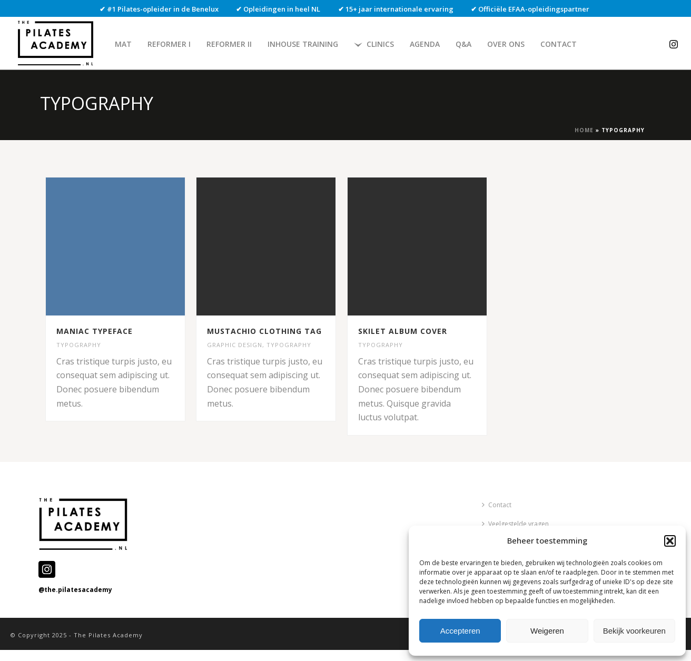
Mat (123, 44)
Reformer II (229, 44)
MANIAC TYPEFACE (94, 331)
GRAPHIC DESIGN (234, 345)
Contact (558, 44)
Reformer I (169, 44)
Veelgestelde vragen (515, 523)
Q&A (463, 44)
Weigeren (547, 630)
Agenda (425, 44)
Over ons (506, 44)
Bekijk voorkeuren (634, 630)
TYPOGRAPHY (78, 345)
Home (584, 130)
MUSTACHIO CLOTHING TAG (264, 331)
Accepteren (460, 630)
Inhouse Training (303, 44)
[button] (670, 541)
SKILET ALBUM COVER (402, 331)
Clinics (374, 44)
